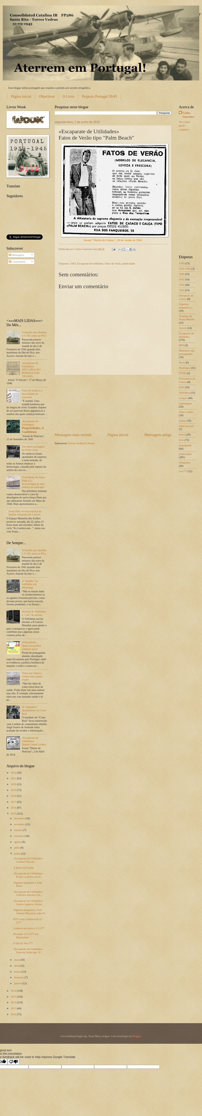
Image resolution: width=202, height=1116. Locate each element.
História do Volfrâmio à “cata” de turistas (34, 613)
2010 (14, 1014)
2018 (14, 795)
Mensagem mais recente (73, 435)
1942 (181, 284)
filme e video (186, 411)
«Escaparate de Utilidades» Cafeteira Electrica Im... (28, 893)
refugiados (184, 462)
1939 (181, 263)
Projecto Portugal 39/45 (99, 96)
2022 (14, 772)
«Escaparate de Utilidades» (26, 427)
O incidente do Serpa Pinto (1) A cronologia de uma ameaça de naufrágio (33, 482)
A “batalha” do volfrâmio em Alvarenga (30, 584)
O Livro (68, 96)
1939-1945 (185, 268)
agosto (18, 841)
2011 (14, 1008)
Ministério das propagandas (187, 352)
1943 (73, 263)
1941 (181, 279)
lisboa (182, 434)
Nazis (182, 362)
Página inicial (21, 96)
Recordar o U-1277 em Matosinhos (25, 936)
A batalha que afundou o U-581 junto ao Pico (34, 334)
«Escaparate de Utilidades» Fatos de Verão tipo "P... (28, 951)
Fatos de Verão (113, 263)
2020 (14, 784)
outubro (18, 830)
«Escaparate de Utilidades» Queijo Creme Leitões (34, 741)
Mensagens (16, 255)
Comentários (17, 261)
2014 (14, 990)
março (17, 971)
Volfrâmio (184, 392)
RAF (181, 387)
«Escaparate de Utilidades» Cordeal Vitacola (28, 860)
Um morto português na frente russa (33, 448)
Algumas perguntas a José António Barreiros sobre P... (30, 911)
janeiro (18, 983)
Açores (183, 328)
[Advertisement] (113, 403)
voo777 (183, 471)
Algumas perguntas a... (186, 306)
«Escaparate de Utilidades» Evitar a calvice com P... (28, 875)
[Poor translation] (13, 1062)
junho (17, 853)
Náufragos (184, 367)
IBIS (181, 345)
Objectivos (47, 96)
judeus (182, 420)
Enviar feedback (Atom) (81, 443)
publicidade (128, 263)
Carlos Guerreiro (188, 114)
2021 (14, 778)
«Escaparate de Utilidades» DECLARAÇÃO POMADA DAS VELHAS (31, 370)
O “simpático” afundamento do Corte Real (34, 710)
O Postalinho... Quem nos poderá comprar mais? (31, 645)
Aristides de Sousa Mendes (187, 318)
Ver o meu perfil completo (184, 125)
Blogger (136, 1036)
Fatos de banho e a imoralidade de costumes (32, 393)
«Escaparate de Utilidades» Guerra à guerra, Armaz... (28, 902)
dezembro (19, 818)
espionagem (185, 403)
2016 (14, 807)
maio (17, 959)
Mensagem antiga (157, 435)
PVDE (182, 373)
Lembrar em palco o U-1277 (28, 928)
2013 (14, 996)
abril (17, 965)
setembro (19, 835)
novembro (20, 824)
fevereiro (19, 977)
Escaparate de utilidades (90, 263)
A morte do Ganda (23, 867)
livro (181, 439)
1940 (181, 274)
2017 (14, 801)
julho (17, 847)
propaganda (185, 445)
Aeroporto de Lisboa (186, 297)
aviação (183, 398)
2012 (14, 1002)
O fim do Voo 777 (23, 943)
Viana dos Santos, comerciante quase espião (32, 676)
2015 (14, 813)
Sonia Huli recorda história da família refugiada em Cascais (25, 513)
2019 (14, 790)
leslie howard (186, 426)
